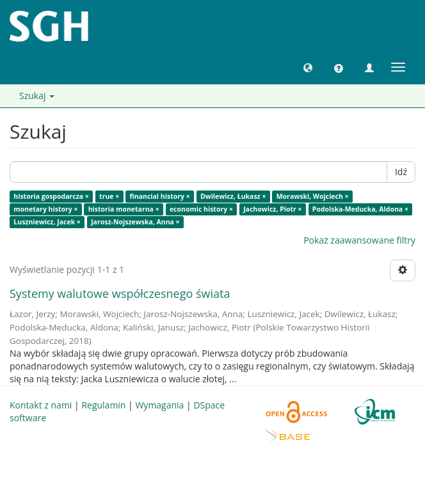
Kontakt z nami (41, 405)
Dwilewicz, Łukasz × (233, 196)
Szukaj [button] (36, 95)
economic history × (201, 209)
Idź (401, 172)
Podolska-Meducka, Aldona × (360, 209)
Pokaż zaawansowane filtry (359, 240)
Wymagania (159, 405)
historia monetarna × (123, 209)
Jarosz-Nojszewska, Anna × (135, 221)
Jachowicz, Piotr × (272, 209)
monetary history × (45, 209)
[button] (307, 67)
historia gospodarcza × (51, 196)
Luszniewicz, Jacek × (47, 221)
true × (109, 196)
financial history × (160, 196)
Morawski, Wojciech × (313, 196)
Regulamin (103, 405)
